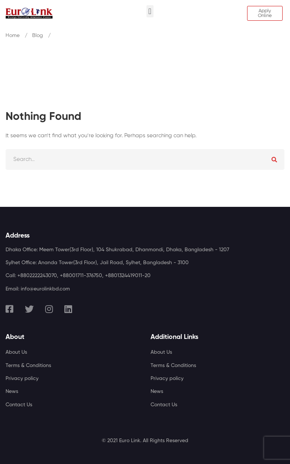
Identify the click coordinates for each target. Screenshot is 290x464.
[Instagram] (49, 309)
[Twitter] (29, 309)
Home (13, 35)
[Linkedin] (68, 309)
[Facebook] (9, 309)
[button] (150, 11)
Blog (37, 35)
